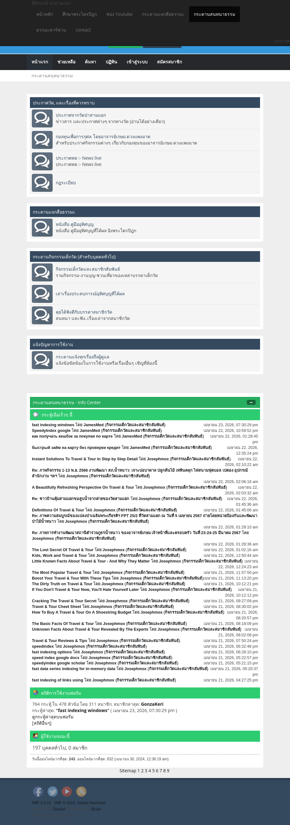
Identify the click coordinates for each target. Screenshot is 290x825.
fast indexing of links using (57, 680)
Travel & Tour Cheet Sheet (56, 606)
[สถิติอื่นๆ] (41, 723)
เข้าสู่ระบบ (137, 62)
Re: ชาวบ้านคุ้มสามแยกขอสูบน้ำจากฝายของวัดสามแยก (80, 499)
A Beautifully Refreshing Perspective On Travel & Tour (83, 487)
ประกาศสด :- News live (79, 158)
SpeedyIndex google (51, 430)
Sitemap (127, 771)
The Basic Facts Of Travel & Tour (63, 624)
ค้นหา (90, 62)
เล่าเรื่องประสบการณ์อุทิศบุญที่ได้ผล (90, 294)
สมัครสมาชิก (169, 62)
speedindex (43, 646)
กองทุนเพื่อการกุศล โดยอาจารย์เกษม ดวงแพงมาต (103, 136)
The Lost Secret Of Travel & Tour (62, 550)
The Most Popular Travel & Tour (61, 572)
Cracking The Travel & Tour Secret (64, 601)
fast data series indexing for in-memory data (73, 669)
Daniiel (59, 809)
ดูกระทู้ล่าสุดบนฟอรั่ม (52, 717)
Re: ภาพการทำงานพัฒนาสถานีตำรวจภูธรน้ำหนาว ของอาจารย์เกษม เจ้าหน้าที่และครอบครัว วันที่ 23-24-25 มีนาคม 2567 (136, 533)
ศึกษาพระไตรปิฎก (79, 14)
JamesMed (94, 425)
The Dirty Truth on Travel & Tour (62, 584)
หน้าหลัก (44, 14)
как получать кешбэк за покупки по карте (72, 436)
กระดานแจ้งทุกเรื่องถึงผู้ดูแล (82, 357)
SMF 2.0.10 (41, 803)
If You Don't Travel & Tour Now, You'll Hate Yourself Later (85, 589)
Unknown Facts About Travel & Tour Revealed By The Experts (90, 629)
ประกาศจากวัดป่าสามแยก (81, 115)
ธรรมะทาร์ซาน (51, 30)
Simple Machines (91, 803)
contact (83, 30)
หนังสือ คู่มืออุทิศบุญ (75, 224)
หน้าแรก (40, 62)
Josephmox (158, 459)
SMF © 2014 (64, 803)
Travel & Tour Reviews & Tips (59, 641)
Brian (96, 809)
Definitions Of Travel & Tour (58, 510)
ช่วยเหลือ (66, 62)
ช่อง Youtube (119, 14)
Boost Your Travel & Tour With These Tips (71, 578)
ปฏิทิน (111, 62)
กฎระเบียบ (66, 183)
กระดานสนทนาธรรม (214, 14)
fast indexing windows (53, 425)
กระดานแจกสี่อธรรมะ (163, 14)
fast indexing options (52, 652)
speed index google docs (55, 658)
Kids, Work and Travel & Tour (59, 555)
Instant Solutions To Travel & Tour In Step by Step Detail (84, 459)
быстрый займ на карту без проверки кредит (77, 447)
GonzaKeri (152, 704)
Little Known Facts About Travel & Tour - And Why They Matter (91, 561)
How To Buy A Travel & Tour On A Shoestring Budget (81, 612)
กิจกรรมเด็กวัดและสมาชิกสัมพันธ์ (88, 269)
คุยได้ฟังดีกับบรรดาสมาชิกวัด (84, 312)
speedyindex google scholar (58, 663)
